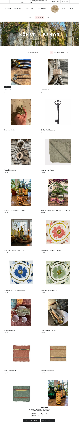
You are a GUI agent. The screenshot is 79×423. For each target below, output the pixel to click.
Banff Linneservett (10, 371)
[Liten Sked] (21, 60)
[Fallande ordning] (51, 52)
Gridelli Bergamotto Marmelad (14, 250)
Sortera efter (33, 52)
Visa (59, 52)
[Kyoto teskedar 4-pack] (58, 300)
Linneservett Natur (47, 170)
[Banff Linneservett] (21, 341)
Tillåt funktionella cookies (40, 416)
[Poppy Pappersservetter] (58, 260)
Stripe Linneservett (10, 170)
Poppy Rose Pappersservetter (51, 250)
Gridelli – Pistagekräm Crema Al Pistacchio (55, 210)
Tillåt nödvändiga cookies (40, 414)
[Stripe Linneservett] (21, 140)
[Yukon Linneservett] (58, 341)
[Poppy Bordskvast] (21, 300)
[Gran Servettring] (21, 100)
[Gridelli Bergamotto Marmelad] (21, 220)
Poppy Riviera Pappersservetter (14, 290)
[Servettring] (58, 60)
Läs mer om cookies (32, 420)
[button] (48, 18)
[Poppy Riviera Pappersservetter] (21, 260)
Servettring (44, 90)
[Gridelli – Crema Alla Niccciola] (21, 180)
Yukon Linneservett (47, 371)
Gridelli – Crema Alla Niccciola (14, 210)
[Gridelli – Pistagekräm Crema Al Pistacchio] (58, 180)
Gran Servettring (9, 130)
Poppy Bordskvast (10, 330)
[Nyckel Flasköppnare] (58, 100)
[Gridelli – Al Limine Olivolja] (58, 381)
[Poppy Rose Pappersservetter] (58, 220)
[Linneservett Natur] (58, 140)
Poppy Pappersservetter (49, 290)
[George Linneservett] (21, 381)
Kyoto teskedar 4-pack (48, 330)
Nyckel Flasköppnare (48, 130)
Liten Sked (7, 90)
